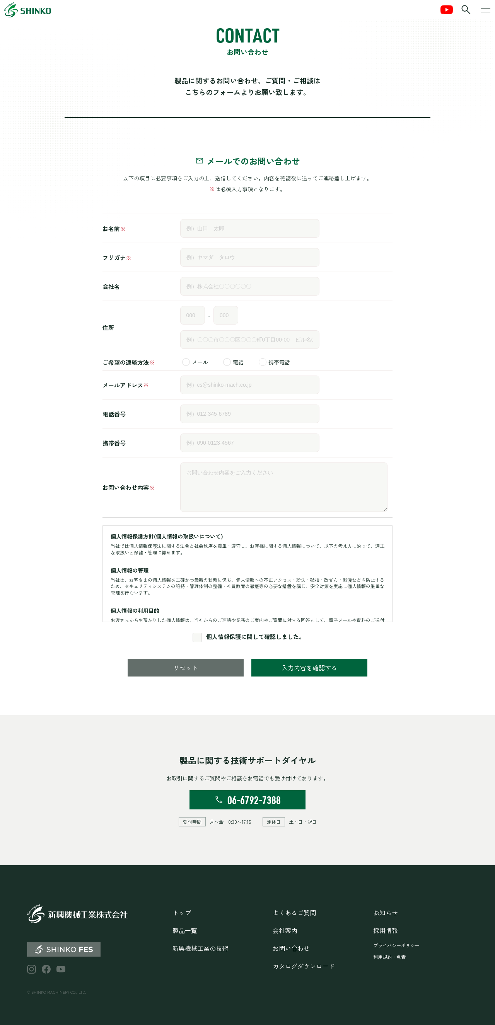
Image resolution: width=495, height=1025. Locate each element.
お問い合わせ (291, 948)
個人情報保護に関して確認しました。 (255, 636)
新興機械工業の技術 (200, 948)
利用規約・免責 (389, 957)
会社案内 (285, 930)
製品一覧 (184, 930)
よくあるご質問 (294, 912)
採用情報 (385, 930)
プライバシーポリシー (396, 945)
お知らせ (385, 912)
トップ (181, 912)
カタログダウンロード (304, 966)
